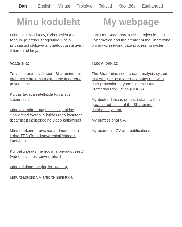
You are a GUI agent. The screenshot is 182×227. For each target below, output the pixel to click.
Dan (23, 6)
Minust (64, 6)
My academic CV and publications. (121, 130)
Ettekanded (152, 6)
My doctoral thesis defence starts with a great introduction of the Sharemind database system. (126, 104)
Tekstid (106, 6)
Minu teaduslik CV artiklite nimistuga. (42, 177)
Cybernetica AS (60, 35)
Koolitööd (127, 6)
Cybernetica (102, 40)
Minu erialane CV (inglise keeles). (39, 167)
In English (43, 6)
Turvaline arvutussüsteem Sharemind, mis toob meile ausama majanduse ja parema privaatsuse (46, 78)
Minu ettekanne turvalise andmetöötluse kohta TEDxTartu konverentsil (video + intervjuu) (44, 135)
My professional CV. (109, 120)
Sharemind (19, 50)
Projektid (85, 6)
